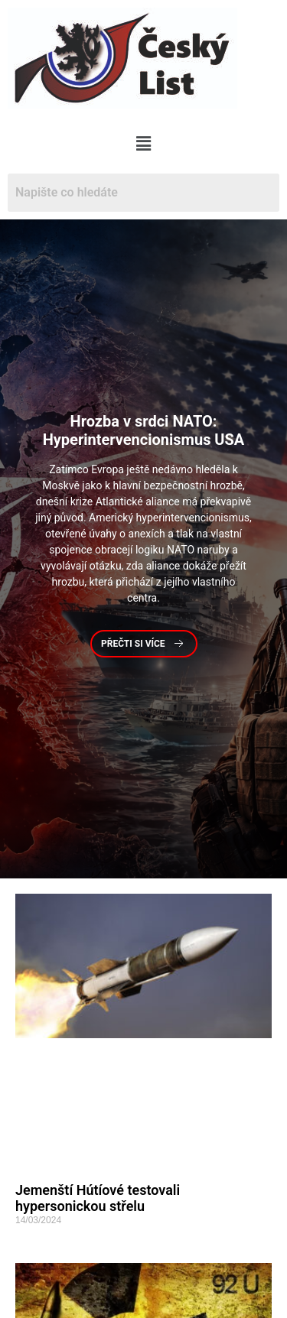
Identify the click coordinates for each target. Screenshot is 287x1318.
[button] (143, 143)
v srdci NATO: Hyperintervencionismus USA (144, 430)
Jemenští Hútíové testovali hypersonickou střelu (97, 1198)
